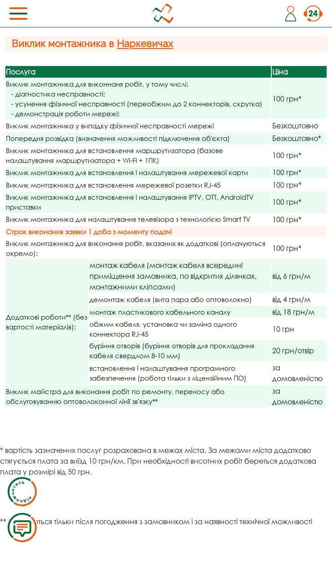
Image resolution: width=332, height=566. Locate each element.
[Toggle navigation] (18, 13)
